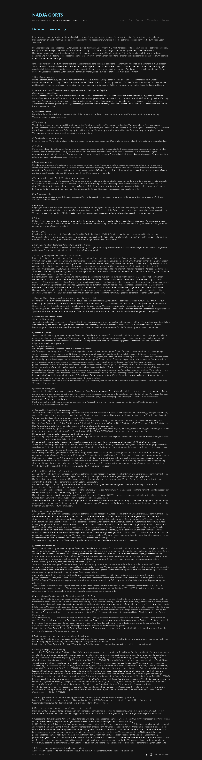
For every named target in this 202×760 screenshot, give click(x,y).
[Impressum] (164, 754)
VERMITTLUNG (80, 20)
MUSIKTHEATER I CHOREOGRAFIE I (52, 20)
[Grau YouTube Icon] (155, 754)
